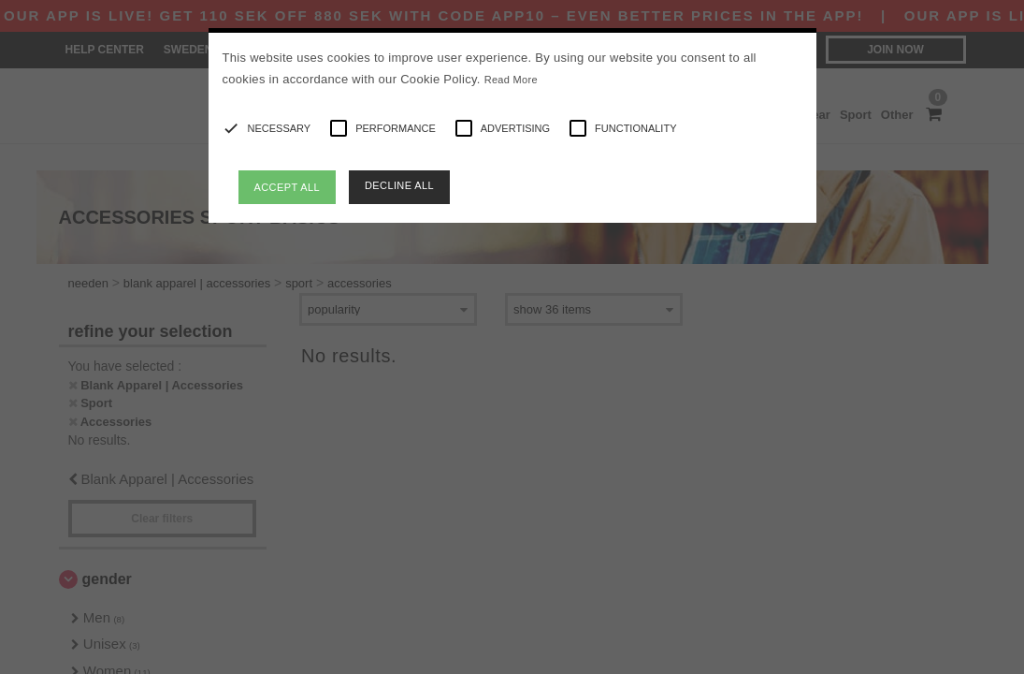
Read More (511, 79)
